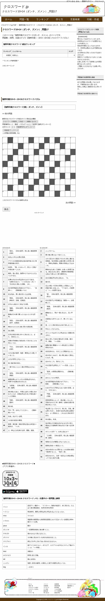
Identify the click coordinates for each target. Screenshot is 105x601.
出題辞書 (56, 584)
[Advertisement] (39, 82)
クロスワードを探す (33, 587)
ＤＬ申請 (46, 589)
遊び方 (69, 587)
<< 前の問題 (7, 114)
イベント (46, 584)
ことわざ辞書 (57, 589)
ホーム (8, 19)
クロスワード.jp (16, 7)
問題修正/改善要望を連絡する (88, 93)
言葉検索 (75, 19)
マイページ (99, 1)
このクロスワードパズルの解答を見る (15, 200)
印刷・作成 (93, 19)
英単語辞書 (57, 585)
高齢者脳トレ (70, 585)
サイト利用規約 (58, 591)
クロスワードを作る (33, 589)
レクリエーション (71, 584)
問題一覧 (24, 19)
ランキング (42, 19)
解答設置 (46, 591)
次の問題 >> (71, 203)
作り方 (59, 19)
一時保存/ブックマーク (11, 130)
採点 (6, 209)
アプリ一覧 (31, 592)
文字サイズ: (6, 127)
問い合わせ (46, 592)
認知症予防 (57, 592)
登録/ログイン (87, 1)
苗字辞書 (56, 587)
